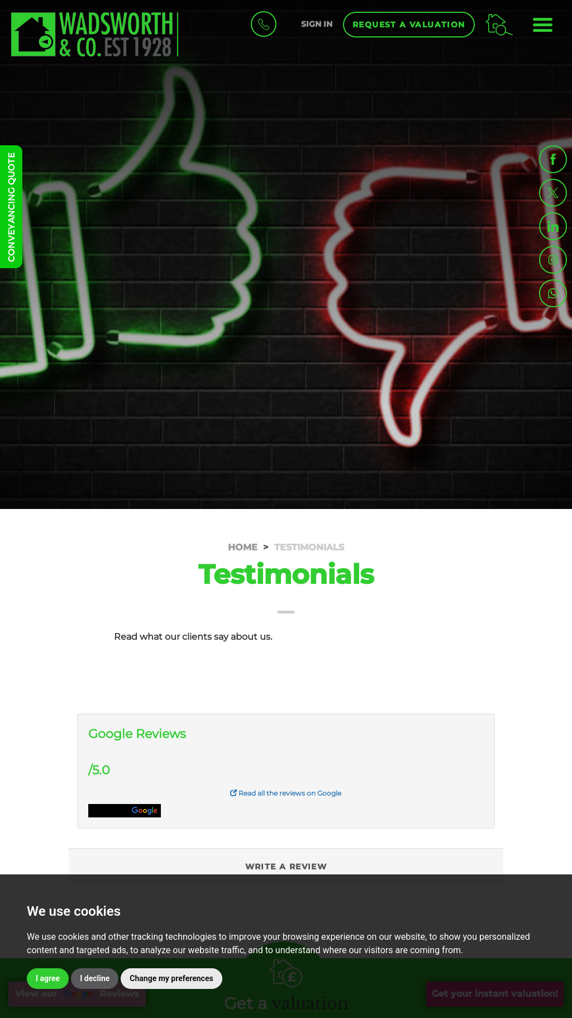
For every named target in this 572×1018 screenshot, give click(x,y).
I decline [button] (94, 978)
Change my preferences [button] (171, 978)
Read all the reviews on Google (285, 793)
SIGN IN (316, 24)
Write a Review (286, 867)
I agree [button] (48, 978)
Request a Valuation (408, 25)
